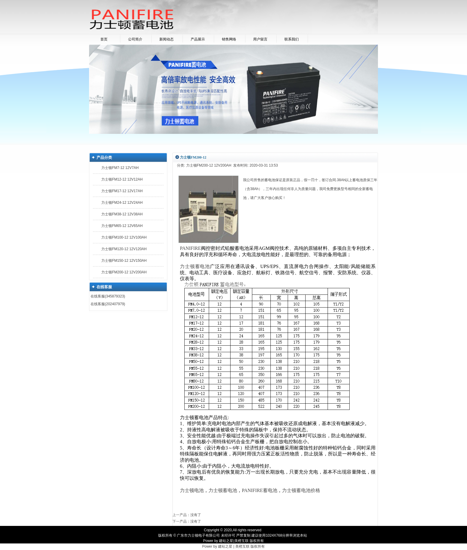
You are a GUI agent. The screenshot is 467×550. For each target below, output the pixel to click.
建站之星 (226, 541)
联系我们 (291, 39)
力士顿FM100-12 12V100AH (124, 237)
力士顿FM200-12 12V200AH (124, 272)
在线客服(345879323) (108, 296)
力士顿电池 (192, 490)
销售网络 (229, 39)
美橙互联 (241, 541)
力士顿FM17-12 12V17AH (122, 191)
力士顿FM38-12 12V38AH (122, 214)
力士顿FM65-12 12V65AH (122, 226)
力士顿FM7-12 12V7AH (119, 168)
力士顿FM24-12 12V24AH (122, 202)
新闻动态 (166, 39)
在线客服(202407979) (108, 304)
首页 (104, 39)
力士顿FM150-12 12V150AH (124, 260)
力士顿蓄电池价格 (301, 490)
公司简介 (135, 39)
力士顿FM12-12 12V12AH (122, 179)
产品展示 (198, 39)
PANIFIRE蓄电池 (259, 490)
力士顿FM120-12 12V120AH (124, 249)
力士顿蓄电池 (222, 490)
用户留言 (260, 39)
